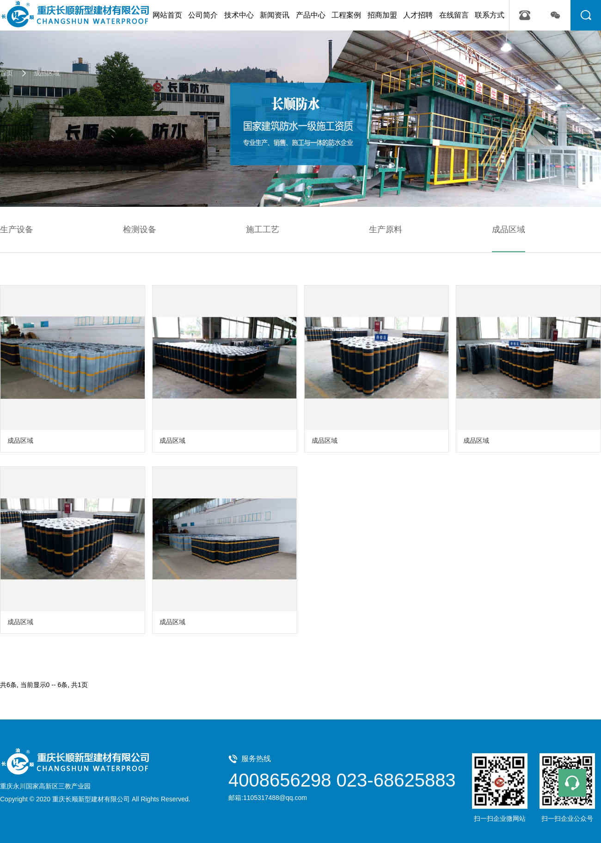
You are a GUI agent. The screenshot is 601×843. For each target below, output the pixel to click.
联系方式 (489, 15)
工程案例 (346, 15)
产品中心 (310, 15)
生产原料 (385, 229)
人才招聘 (418, 15)
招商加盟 (382, 15)
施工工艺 (262, 229)
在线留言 (454, 15)
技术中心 (239, 15)
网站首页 (167, 15)
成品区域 (40, 73)
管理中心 (205, 799)
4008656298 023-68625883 (342, 780)
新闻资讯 (274, 15)
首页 (6, 73)
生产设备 (16, 229)
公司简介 (203, 15)
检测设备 (139, 229)
